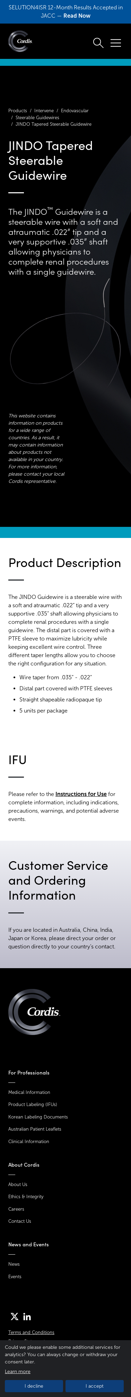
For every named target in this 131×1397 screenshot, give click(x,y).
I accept (95, 1386)
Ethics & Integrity (25, 1196)
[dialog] (65, 1368)
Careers (16, 1209)
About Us (17, 1184)
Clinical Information (28, 1141)
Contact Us (19, 1221)
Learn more (17, 1371)
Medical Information (29, 1092)
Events (14, 1276)
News (14, 1264)
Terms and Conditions (31, 1332)
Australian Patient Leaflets (34, 1129)
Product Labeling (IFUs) (32, 1104)
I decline (34, 1386)
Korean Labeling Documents (38, 1117)
